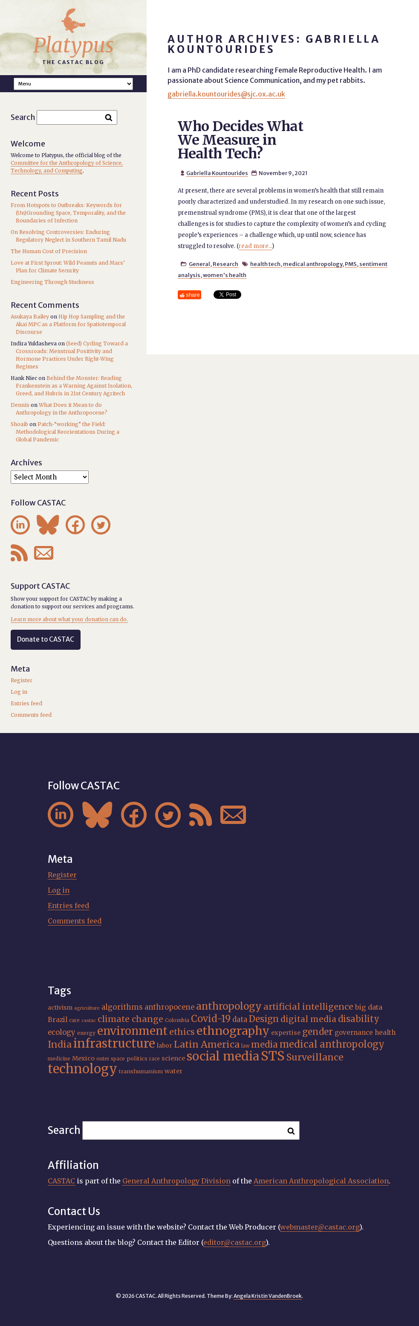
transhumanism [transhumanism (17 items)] (141, 1071)
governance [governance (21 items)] (354, 1032)
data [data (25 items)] (239, 1019)
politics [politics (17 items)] (137, 1058)
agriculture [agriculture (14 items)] (87, 1008)
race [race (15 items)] (154, 1059)
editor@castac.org (234, 1242)
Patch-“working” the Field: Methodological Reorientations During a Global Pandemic (67, 432)
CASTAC (61, 1181)
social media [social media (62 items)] (223, 1056)
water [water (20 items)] (173, 1071)
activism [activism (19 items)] (60, 1007)
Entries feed (26, 703)
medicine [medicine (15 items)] (59, 1059)
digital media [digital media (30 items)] (308, 1019)
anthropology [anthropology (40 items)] (229, 1006)
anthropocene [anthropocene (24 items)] (169, 1007)
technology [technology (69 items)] (82, 1069)
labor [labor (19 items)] (164, 1045)
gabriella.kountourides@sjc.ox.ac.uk (226, 94)
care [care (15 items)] (74, 1020)
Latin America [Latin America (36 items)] (207, 1044)
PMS (351, 263)
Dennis (20, 405)
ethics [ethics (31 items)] (182, 1032)
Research (225, 263)
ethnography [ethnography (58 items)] (232, 1031)
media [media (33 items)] (264, 1044)
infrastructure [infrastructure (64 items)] (114, 1043)
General (199, 263)
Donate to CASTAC (45, 639)
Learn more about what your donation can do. (69, 619)
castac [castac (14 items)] (88, 1020)
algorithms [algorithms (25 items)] (122, 1007)
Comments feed (31, 715)
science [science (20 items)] (173, 1058)
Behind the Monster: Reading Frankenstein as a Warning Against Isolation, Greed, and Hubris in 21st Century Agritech (74, 386)
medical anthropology (312, 263)
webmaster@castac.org (319, 1227)
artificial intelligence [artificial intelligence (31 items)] (308, 1007)
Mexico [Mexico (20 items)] (83, 1058)
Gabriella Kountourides (217, 172)
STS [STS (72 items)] (273, 1056)
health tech (265, 263)
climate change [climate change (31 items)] (130, 1019)
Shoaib (19, 424)
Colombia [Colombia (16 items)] (177, 1020)
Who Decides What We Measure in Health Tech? (240, 140)
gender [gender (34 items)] (317, 1031)
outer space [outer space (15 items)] (110, 1059)
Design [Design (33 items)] (264, 1019)
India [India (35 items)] (60, 1044)
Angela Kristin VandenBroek (268, 1296)
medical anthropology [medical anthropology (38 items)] (332, 1044)
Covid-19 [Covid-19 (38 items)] (211, 1019)
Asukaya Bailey (30, 316)
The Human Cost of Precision (49, 251)
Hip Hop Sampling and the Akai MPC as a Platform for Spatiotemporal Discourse (71, 324)
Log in (19, 692)
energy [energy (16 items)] (86, 1033)
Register (21, 680)
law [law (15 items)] (245, 1046)
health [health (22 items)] (385, 1032)
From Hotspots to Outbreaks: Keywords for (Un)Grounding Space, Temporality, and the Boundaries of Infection (68, 213)
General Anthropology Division (176, 1181)
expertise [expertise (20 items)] (286, 1033)
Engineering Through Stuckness (52, 282)
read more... (255, 246)
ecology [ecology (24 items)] (61, 1032)
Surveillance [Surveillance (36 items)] (315, 1057)
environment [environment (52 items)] (132, 1031)
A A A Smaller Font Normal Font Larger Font (73, 84)
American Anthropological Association (321, 1181)
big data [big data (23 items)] (368, 1007)
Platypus (73, 45)
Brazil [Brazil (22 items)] (57, 1020)
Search (23, 117)
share (193, 295)
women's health (224, 275)
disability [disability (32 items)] (358, 1018)
